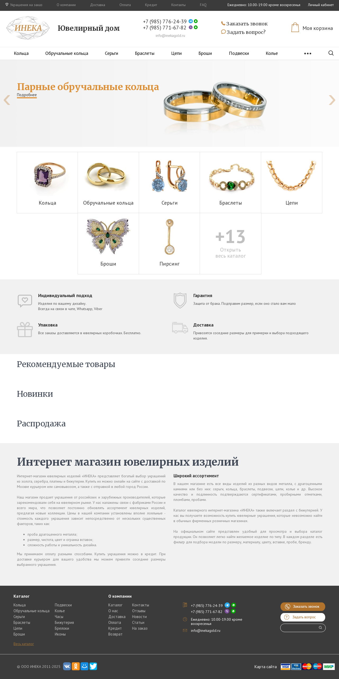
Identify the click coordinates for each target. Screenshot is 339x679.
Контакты (178, 4)
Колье (272, 53)
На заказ (140, 628)
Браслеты (144, 53)
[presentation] (7, 98)
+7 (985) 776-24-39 (165, 22)
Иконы (60, 634)
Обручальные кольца (66, 53)
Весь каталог (24, 643)
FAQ (203, 4)
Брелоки (62, 628)
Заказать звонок (244, 24)
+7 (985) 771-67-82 (164, 28)
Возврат (115, 634)
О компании (66, 4)
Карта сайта (265, 666)
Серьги (111, 53)
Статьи (138, 622)
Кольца (21, 53)
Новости (139, 616)
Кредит (151, 4)
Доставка (97, 4)
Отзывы (138, 610)
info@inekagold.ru (170, 35)
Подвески (239, 53)
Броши (205, 53)
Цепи (176, 53)
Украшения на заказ (23, 4)
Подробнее (27, 94)
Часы (59, 616)
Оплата (125, 4)
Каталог (115, 604)
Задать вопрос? (243, 32)
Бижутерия (64, 622)
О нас (113, 610)
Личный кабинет (321, 4)
